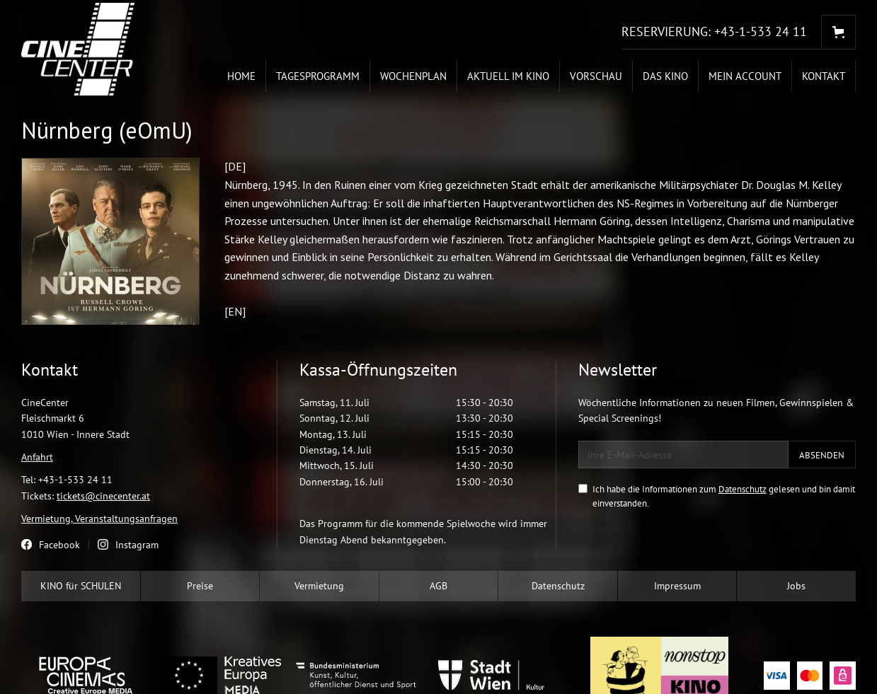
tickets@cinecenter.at (103, 496)
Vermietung (319, 585)
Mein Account (745, 76)
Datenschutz (742, 489)
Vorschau (596, 76)
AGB (438, 585)
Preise (200, 585)
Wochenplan (413, 76)
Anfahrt (37, 457)
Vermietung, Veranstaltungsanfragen (99, 518)
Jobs (796, 585)
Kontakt (823, 76)
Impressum (677, 585)
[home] (77, 49)
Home (241, 76)
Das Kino (665, 76)
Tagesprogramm (318, 76)
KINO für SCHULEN (80, 585)
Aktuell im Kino (508, 76)
